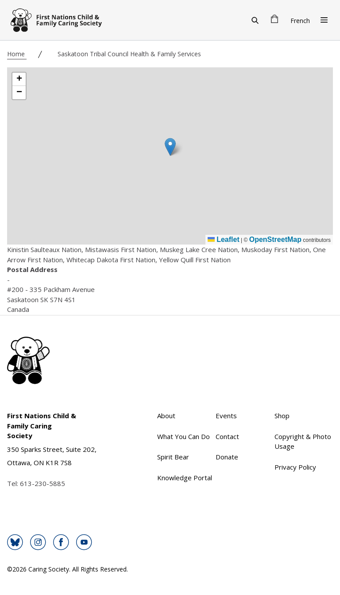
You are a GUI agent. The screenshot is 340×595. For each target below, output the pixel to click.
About (166, 415)
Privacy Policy (295, 467)
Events (226, 415)
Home (17, 54)
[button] (170, 147)
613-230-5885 (42, 483)
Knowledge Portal (184, 477)
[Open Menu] (324, 20)
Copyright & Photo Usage (302, 441)
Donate (227, 456)
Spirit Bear (173, 456)
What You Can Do (183, 436)
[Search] (255, 20)
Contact (227, 436)
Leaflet (224, 239)
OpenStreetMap (275, 239)
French (300, 20)
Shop (282, 415)
